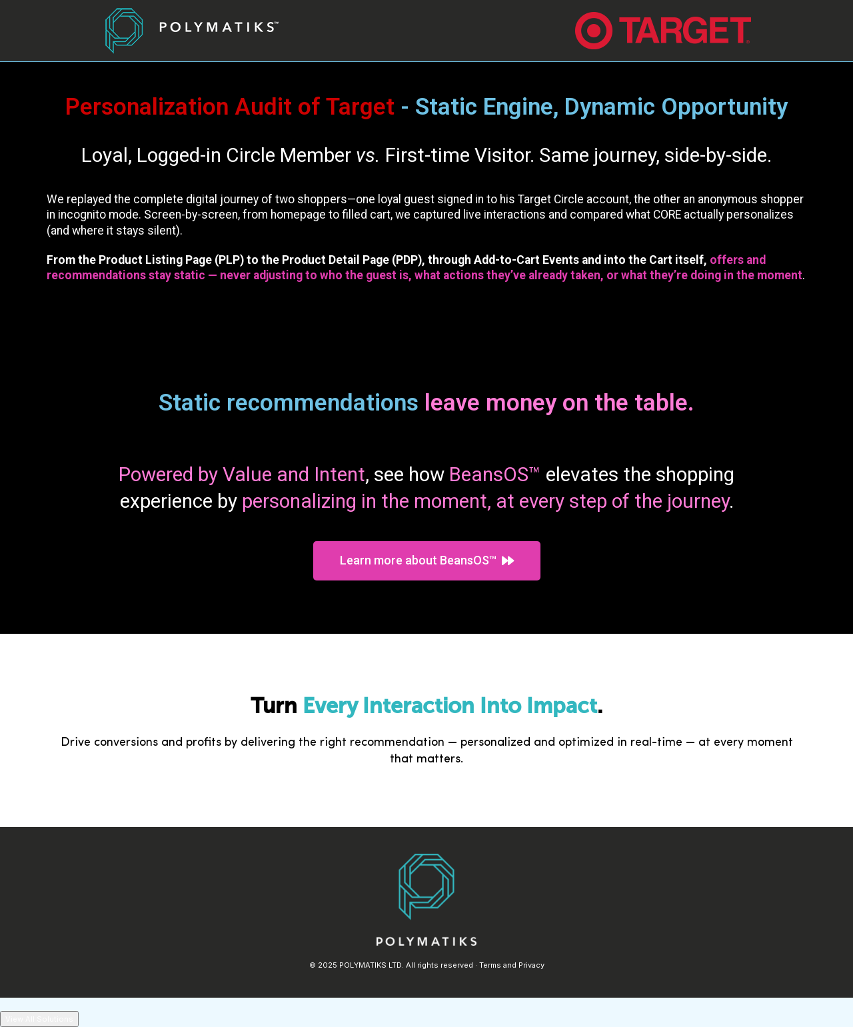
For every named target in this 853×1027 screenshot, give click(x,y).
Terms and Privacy (511, 965)
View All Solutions (39, 1019)
